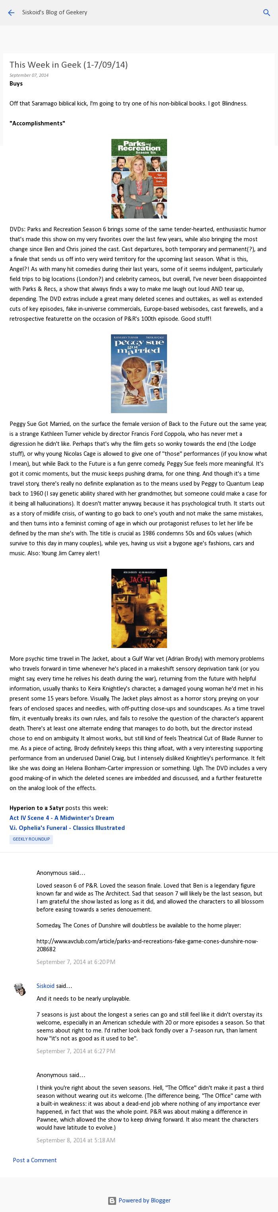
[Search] (267, 12)
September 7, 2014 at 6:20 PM (76, 962)
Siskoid (45, 986)
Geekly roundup (31, 839)
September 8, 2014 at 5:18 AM (76, 1141)
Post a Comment (35, 1160)
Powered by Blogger (139, 1201)
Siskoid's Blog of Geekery (54, 13)
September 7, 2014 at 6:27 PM (76, 1051)
